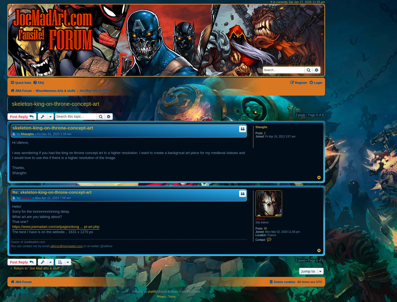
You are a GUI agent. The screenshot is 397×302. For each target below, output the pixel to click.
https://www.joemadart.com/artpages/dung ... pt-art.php (56, 227)
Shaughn (261, 127)
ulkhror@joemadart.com (66, 246)
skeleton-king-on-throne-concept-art (55, 104)
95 (265, 228)
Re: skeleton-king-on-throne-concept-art (52, 192)
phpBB (152, 291)
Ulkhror (260, 219)
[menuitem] (38, 82)
